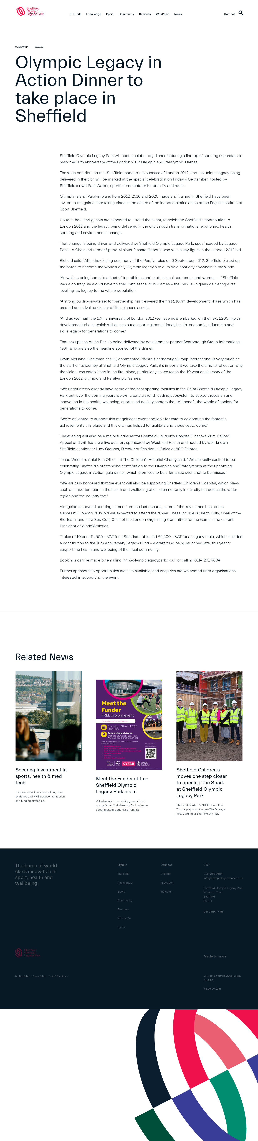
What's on (162, 14)
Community (126, 14)
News (178, 14)
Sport (109, 14)
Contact (229, 14)
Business (145, 14)
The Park (75, 14)
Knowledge (93, 14)
